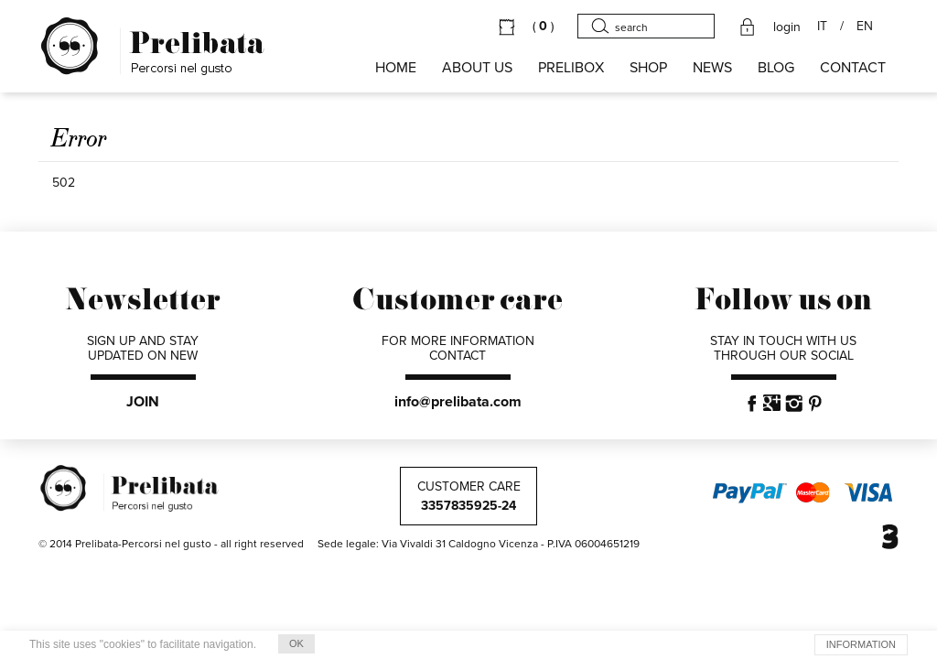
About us (477, 67)
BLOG (776, 67)
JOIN (142, 402)
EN (864, 26)
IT (822, 26)
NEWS (712, 67)
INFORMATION (861, 644)
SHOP (648, 67)
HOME (395, 67)
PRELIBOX (571, 67)
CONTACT (853, 67)
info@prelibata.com (458, 402)
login (787, 27)
